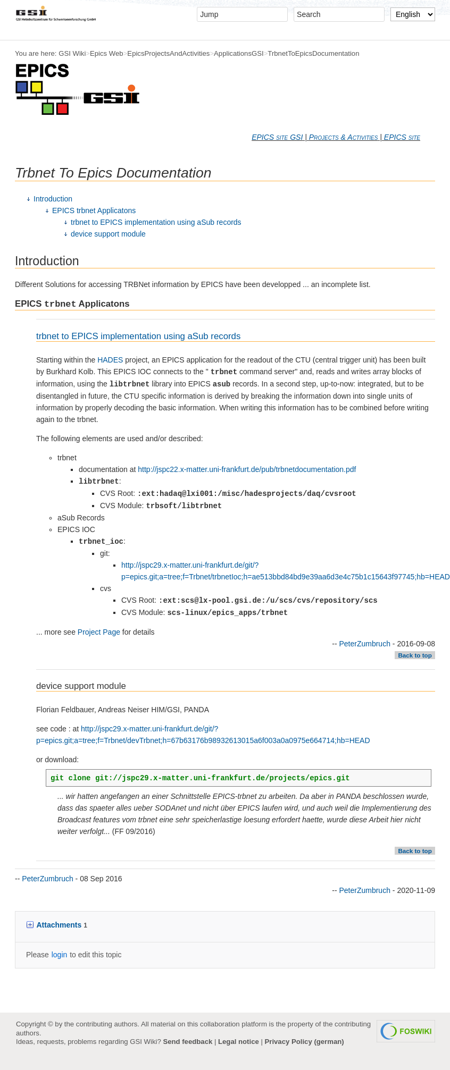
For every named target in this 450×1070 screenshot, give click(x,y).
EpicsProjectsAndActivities (168, 53)
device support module (108, 234)
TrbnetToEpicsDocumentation (313, 53)
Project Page (99, 632)
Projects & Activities (343, 137)
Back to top (414, 655)
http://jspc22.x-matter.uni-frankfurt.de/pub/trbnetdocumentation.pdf (247, 469)
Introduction (53, 199)
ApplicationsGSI (239, 53)
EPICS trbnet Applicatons (94, 210)
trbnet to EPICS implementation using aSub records (156, 222)
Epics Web (106, 53)
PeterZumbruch (364, 643)
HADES (110, 360)
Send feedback (187, 1042)
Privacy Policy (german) (304, 1042)
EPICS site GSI (277, 137)
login (60, 954)
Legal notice (238, 1042)
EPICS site (402, 137)
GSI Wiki (72, 53)
